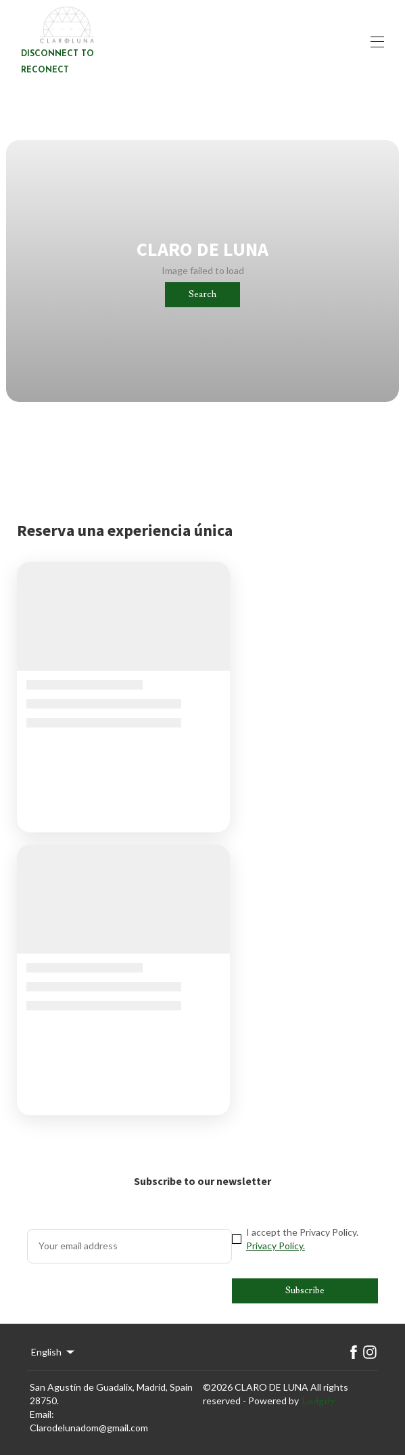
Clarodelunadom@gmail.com (89, 1427)
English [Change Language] (53, 1352)
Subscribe (305, 1290)
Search (202, 294)
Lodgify (318, 1401)
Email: (42, 1414)
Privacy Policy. (275, 1245)
